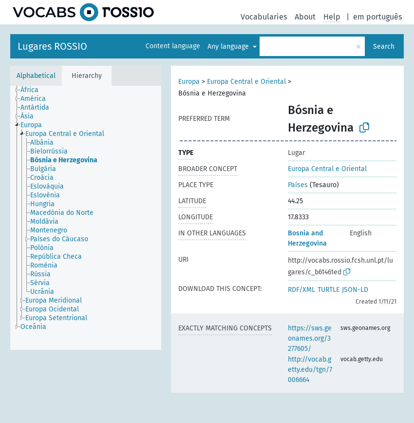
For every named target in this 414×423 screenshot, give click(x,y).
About (305, 16)
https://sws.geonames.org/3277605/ (310, 338)
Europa (189, 81)
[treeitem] (33, 90)
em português (377, 16)
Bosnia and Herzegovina (307, 238)
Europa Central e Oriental (246, 81)
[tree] (85, 218)
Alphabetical (36, 76)
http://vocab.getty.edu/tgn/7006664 (310, 369)
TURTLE (328, 290)
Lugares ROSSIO (52, 46)
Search (384, 46)
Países (298, 185)
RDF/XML (301, 290)
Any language (229, 46)
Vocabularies (264, 16)
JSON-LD (355, 290)
